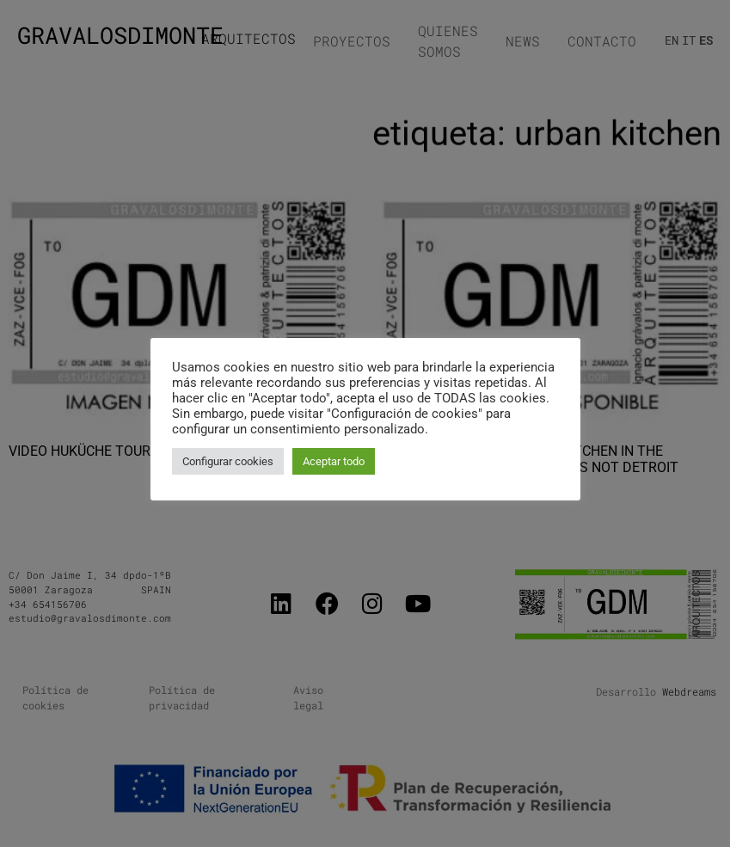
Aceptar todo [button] (334, 461)
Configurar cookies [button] (227, 461)
